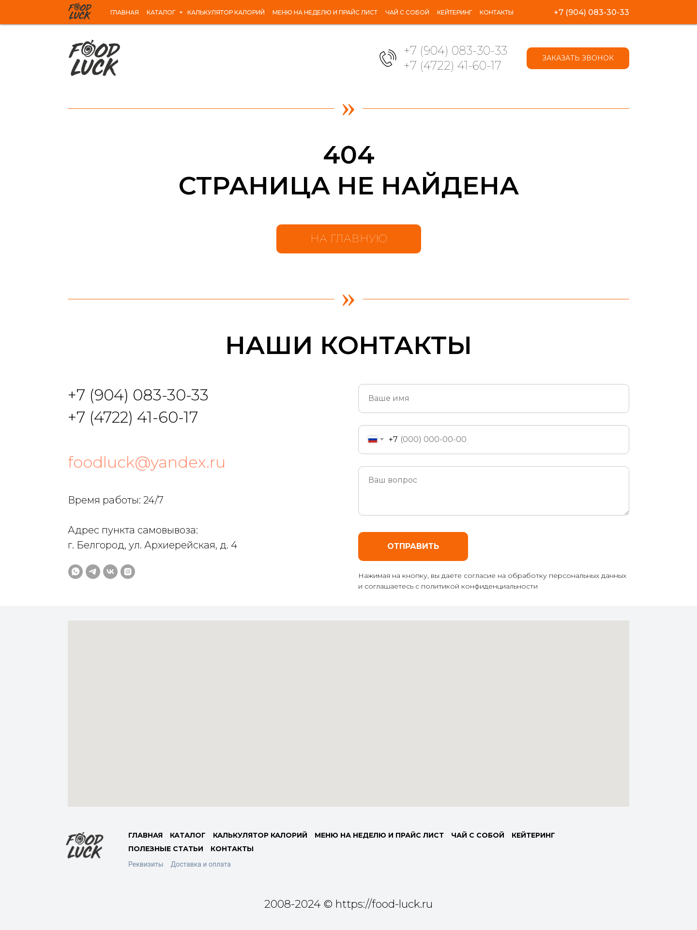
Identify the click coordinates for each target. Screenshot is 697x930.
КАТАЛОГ (188, 835)
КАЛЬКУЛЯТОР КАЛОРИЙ (260, 835)
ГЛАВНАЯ (145, 835)
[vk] (598, 12)
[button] (578, 58)
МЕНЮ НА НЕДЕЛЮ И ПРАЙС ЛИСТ (379, 835)
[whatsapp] (555, 12)
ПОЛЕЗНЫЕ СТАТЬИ (165, 848)
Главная (90, 7)
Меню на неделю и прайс (325, 7)
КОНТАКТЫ (232, 848)
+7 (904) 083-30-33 (455, 51)
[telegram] (577, 12)
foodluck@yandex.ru (147, 462)
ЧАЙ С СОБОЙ (477, 835)
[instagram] (619, 12)
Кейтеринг (472, 7)
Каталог (134, 7)
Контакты (93, 16)
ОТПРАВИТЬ (413, 546)
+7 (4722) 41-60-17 (452, 66)
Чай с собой (415, 7)
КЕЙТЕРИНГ (533, 835)
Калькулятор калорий (213, 7)
